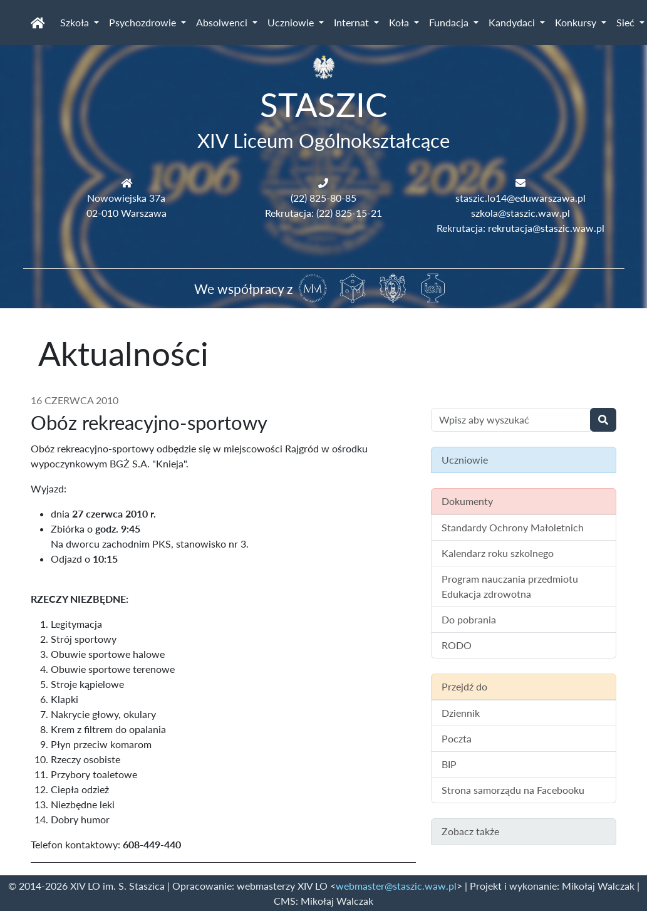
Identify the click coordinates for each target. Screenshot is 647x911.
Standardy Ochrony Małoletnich (513, 527)
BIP (449, 764)
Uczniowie (291, 22)
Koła (400, 22)
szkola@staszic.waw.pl (520, 213)
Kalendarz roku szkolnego (498, 553)
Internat (352, 22)
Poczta (457, 738)
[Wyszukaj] (603, 420)
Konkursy (577, 22)
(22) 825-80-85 (323, 198)
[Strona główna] (38, 22)
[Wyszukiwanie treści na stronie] (511, 420)
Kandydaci (513, 22)
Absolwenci (223, 22)
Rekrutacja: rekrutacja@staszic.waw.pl (520, 228)
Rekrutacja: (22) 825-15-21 (323, 213)
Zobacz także (470, 831)
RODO (457, 645)
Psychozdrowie (144, 22)
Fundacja (450, 22)
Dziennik (461, 713)
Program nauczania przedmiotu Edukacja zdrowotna (510, 586)
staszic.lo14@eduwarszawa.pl (520, 198)
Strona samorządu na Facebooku (513, 790)
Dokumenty (467, 501)
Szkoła (75, 22)
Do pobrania (469, 619)
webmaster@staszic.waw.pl (396, 886)
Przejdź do (464, 686)
